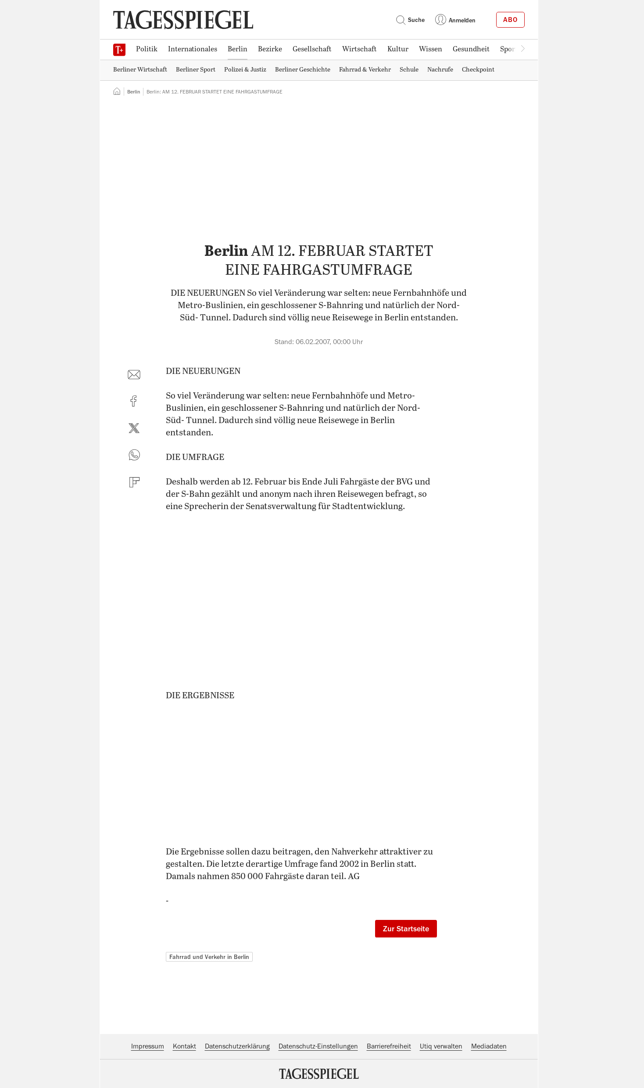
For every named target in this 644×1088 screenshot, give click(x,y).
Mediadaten (489, 1046)
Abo (510, 19)
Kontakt (184, 1046)
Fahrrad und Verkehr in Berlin (209, 957)
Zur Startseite (406, 929)
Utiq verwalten (441, 1046)
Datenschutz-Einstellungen (318, 1046)
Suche (410, 20)
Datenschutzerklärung (237, 1046)
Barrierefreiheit (389, 1046)
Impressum (147, 1046)
